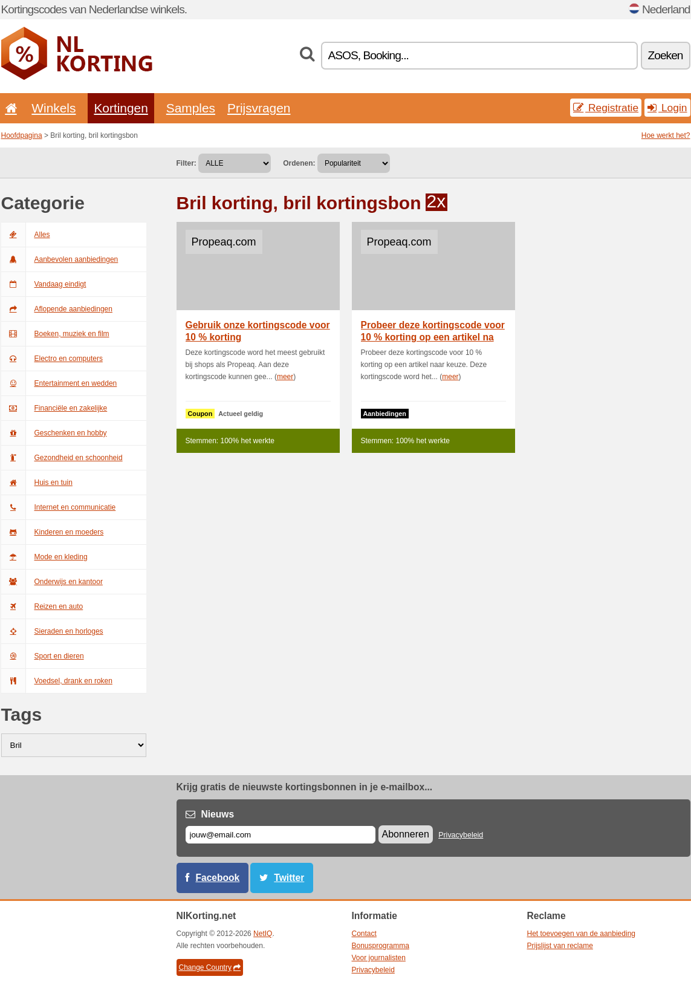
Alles (25, 235)
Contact (364, 933)
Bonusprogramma (380, 945)
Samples (190, 108)
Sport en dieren (42, 656)
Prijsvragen (258, 108)
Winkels (53, 108)
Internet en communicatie (58, 507)
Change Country (210, 967)
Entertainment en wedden (59, 383)
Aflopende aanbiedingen (56, 309)
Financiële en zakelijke (54, 408)
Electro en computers (52, 358)
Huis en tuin (37, 482)
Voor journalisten (379, 958)
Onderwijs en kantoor (52, 582)
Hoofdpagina (21, 135)
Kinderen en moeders (52, 532)
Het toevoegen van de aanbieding (581, 933)
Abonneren (405, 834)
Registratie (605, 108)
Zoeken (665, 55)
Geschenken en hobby (54, 433)
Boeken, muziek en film (55, 334)
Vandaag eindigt (43, 284)
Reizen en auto (42, 606)
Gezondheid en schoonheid (62, 458)
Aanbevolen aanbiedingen (59, 259)
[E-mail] (280, 834)
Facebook (218, 878)
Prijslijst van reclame (560, 945)
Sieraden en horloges (52, 631)
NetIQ (262, 933)
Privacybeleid (460, 835)
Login (667, 108)
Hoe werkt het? (665, 135)
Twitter (289, 878)
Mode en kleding (44, 557)
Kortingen (121, 108)
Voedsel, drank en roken (56, 681)
